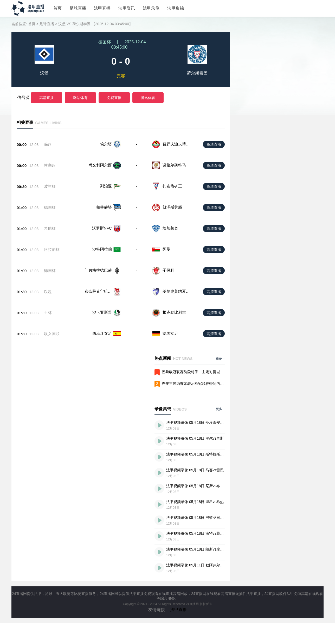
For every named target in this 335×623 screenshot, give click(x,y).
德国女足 (170, 333)
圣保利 (168, 270)
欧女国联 (52, 333)
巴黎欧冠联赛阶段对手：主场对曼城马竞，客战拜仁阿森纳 (209, 372)
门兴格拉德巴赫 (98, 270)
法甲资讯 (126, 8)
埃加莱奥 (170, 228)
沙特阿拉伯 (102, 249)
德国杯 (50, 207)
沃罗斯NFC (102, 228)
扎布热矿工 (172, 186)
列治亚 (106, 186)
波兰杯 (50, 186)
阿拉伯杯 (52, 249)
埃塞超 (50, 165)
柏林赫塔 (104, 207)
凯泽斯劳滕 (172, 207)
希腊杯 (50, 228)
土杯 (48, 312)
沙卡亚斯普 (102, 312)
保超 (48, 144)
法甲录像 (151, 8)
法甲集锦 (175, 8)
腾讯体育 (148, 98)
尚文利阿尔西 (100, 165)
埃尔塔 (106, 144)
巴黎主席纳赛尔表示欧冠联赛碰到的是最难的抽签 (202, 383)
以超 (48, 291)
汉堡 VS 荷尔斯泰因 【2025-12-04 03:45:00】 (95, 24)
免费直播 (114, 98)
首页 (57, 8)
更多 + (220, 358)
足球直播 (77, 8)
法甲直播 (102, 8)
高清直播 (46, 98)
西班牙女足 (102, 333)
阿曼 (166, 249)
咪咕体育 (80, 98)
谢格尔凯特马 (174, 165)
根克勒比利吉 (174, 312)
